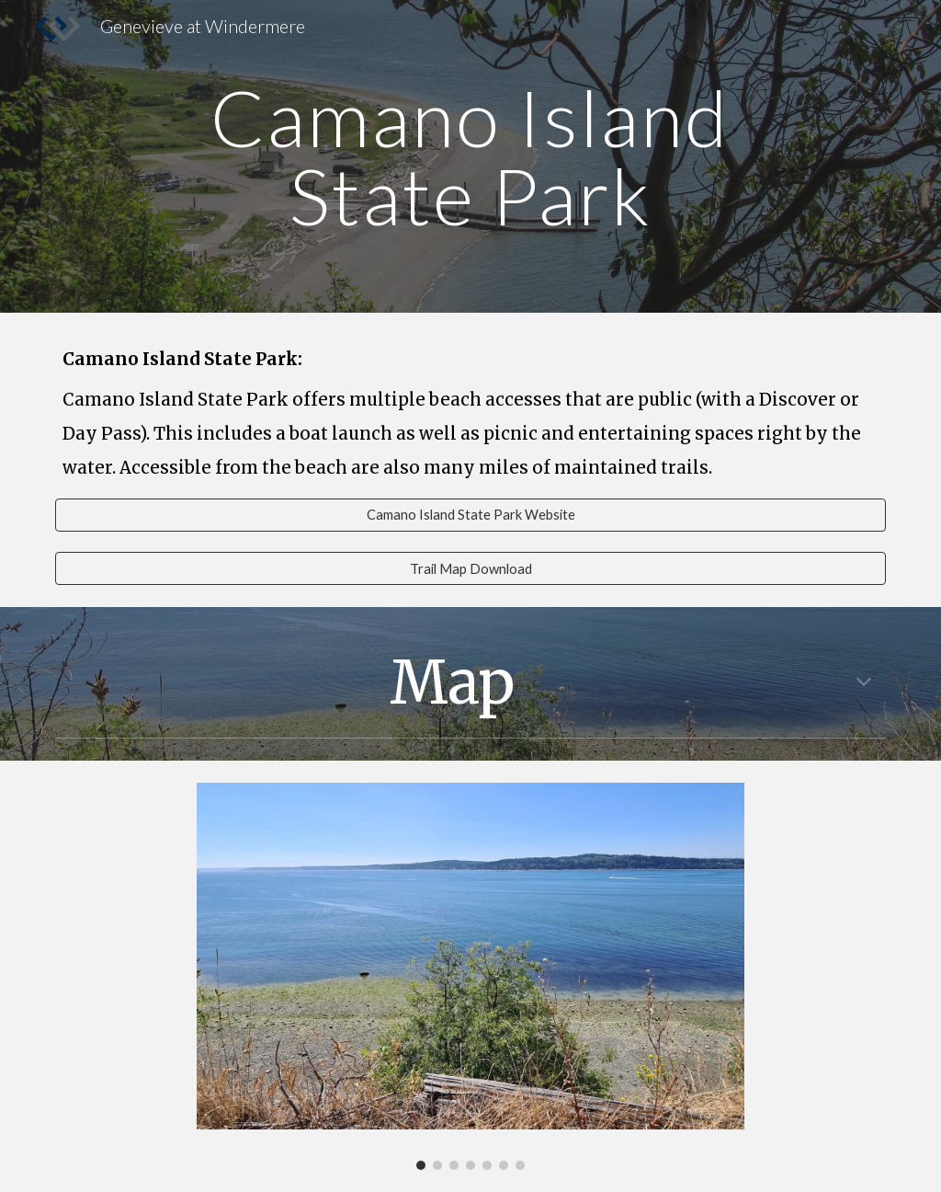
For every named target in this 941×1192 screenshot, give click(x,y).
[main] (470, 157)
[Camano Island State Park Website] (471, 515)
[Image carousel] (470, 976)
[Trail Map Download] (471, 568)
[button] (864, 683)
